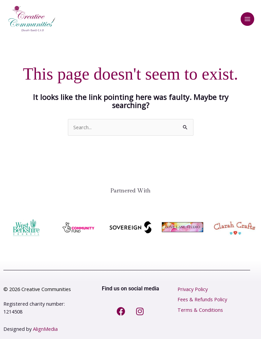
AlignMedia (45, 329)
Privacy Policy (193, 289)
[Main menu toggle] (247, 19)
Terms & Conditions (200, 310)
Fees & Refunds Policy (202, 299)
